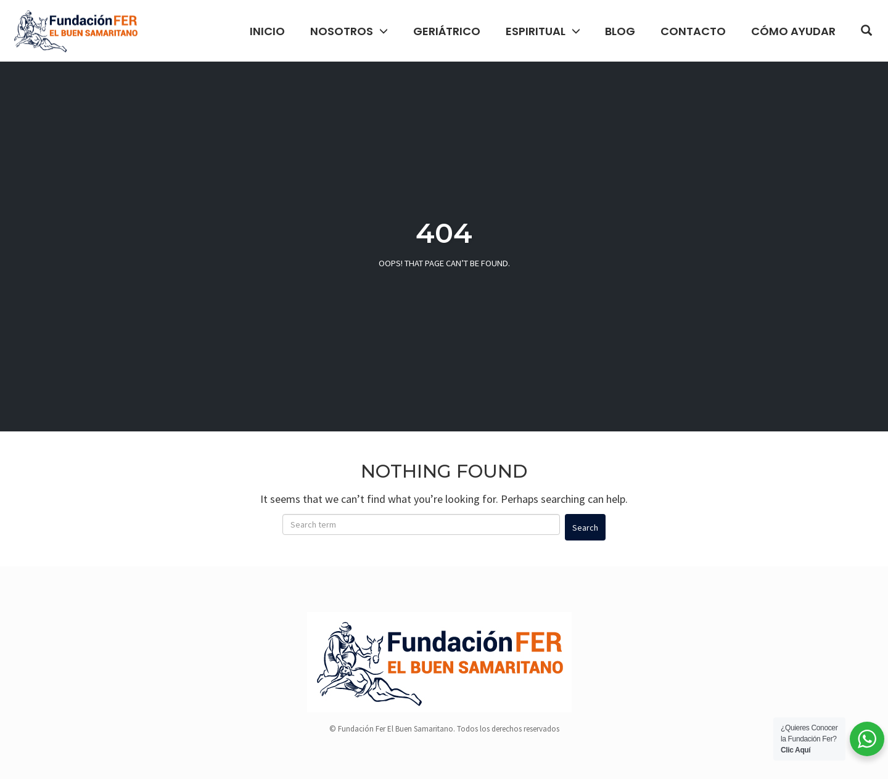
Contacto (693, 31)
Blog (620, 31)
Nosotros (341, 31)
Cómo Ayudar (793, 31)
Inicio (267, 31)
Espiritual (535, 31)
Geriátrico (446, 31)
